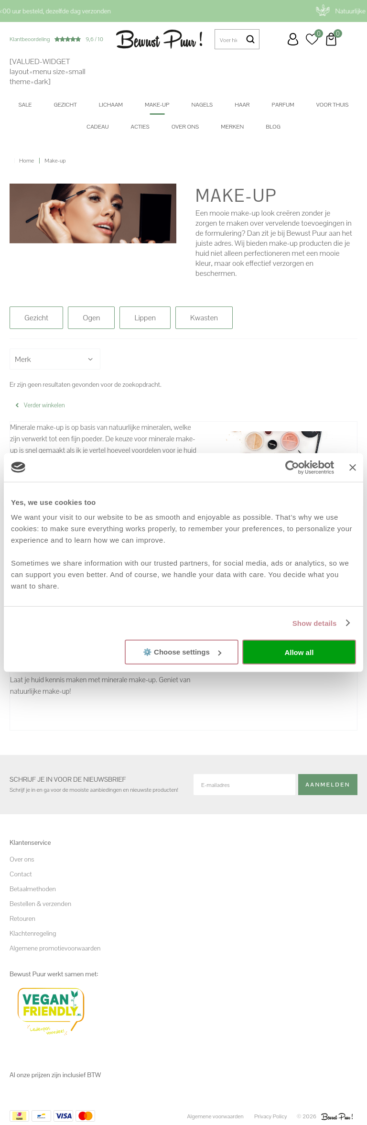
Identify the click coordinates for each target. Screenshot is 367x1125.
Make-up (157, 105)
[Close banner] (352, 467)
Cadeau (97, 127)
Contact (21, 874)
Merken (232, 127)
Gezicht (65, 105)
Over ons (185, 127)
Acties (139, 127)
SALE (25, 105)
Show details (314, 623)
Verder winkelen (44, 405)
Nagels (202, 105)
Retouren (22, 918)
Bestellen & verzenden (40, 903)
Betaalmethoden (33, 889)
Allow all (298, 652)
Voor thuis (332, 105)
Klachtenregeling (33, 933)
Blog (273, 127)
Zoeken (250, 39)
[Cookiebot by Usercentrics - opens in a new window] (292, 467)
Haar (242, 105)
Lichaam (111, 105)
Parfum (283, 105)
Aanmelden (327, 784)
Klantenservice (274, 39)
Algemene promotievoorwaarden (55, 948)
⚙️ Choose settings (182, 652)
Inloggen (293, 39)
